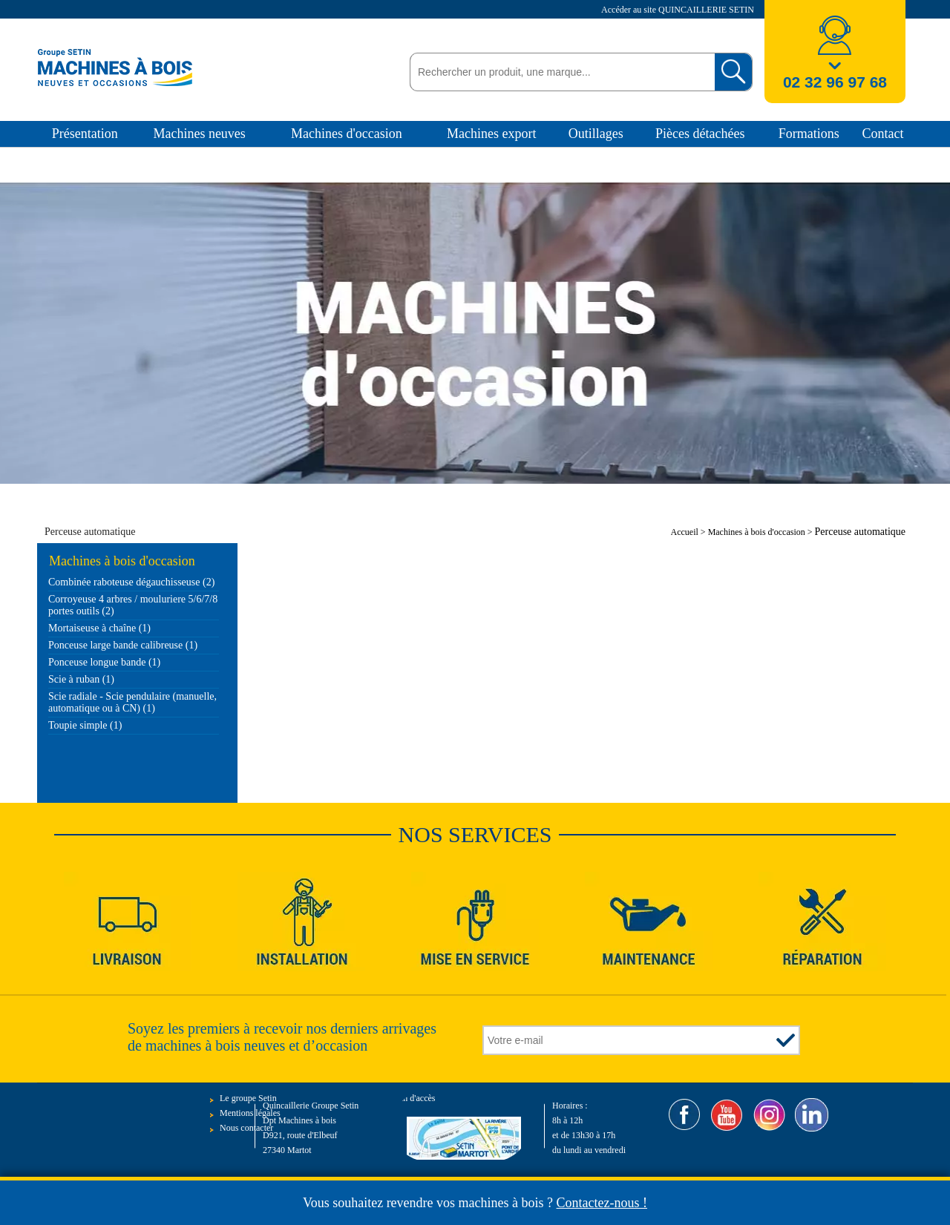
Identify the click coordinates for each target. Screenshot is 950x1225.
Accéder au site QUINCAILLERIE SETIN (678, 9)
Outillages (596, 133)
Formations (809, 133)
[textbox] (558, 72)
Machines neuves (199, 133)
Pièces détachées (699, 133)
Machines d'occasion (346, 133)
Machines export (491, 133)
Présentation (85, 133)
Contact (882, 133)
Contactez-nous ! (602, 1202)
